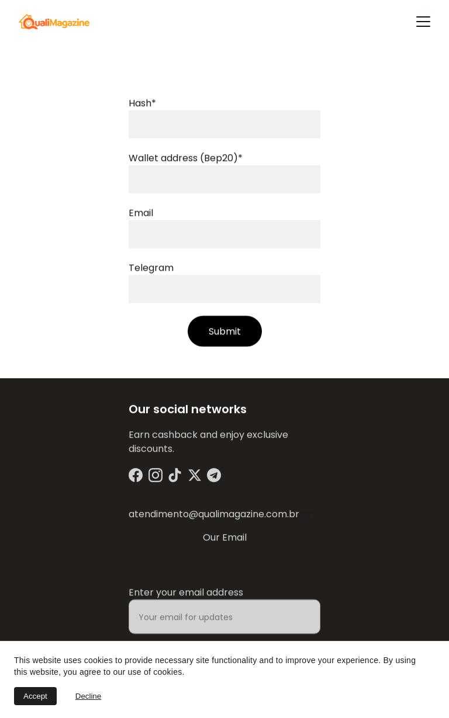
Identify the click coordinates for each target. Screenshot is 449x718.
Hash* (142, 104)
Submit (225, 333)
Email (141, 214)
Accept (35, 696)
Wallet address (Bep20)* (186, 159)
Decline (88, 696)
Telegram (151, 269)
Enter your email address (186, 598)
